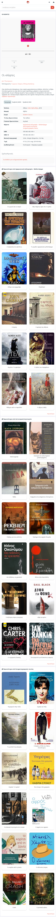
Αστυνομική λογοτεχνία (30, 126)
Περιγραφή (7, 102)
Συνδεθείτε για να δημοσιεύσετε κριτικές (15, 159)
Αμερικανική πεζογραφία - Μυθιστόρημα (35, 124)
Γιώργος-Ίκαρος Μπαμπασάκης (22, 84)
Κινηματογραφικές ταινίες (30, 128)
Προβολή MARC (16, 102)
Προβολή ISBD (27, 102)
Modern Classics (28, 114)
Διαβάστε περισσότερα (8, 96)
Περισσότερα (50, 413)
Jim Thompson (7, 81)
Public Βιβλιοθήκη (33, 108)
